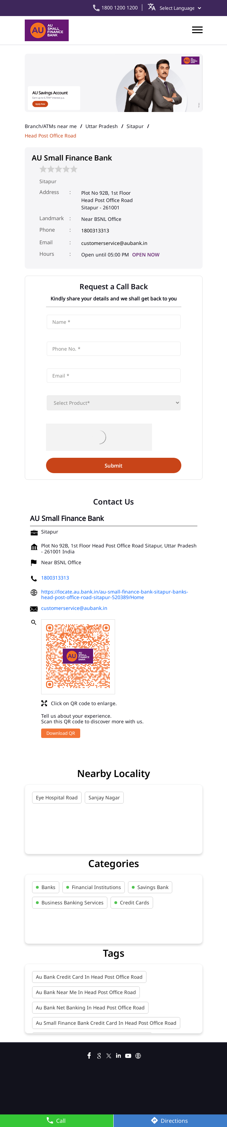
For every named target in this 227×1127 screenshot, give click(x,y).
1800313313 (95, 230)
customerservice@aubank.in (114, 243)
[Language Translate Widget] (179, 8)
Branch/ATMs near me (51, 126)
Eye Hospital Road (57, 797)
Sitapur (135, 126)
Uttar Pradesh (101, 126)
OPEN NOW (145, 254)
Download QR (60, 733)
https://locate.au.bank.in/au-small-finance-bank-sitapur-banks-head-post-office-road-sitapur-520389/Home (114, 594)
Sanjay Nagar (104, 797)
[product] (114, 402)
